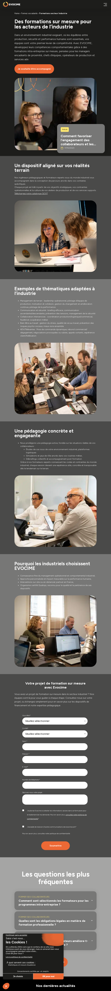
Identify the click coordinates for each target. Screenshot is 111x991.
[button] (56, 900)
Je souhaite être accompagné (34, 69)
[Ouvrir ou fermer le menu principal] (105, 4)
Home (16, 13)
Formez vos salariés (29, 13)
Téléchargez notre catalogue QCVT (31, 193)
